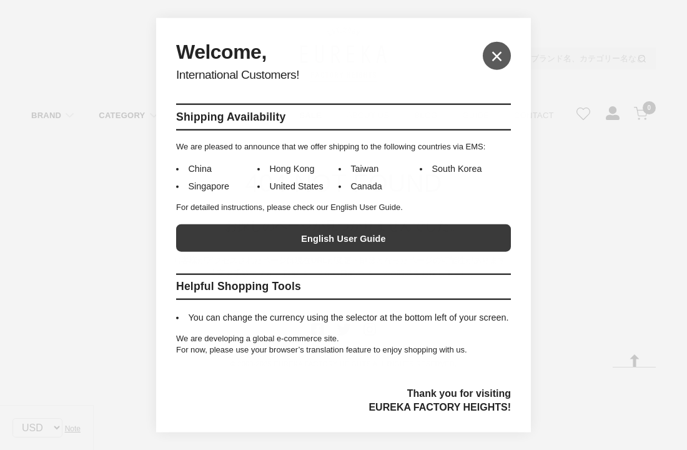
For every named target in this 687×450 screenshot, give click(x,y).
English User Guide (343, 239)
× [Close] (496, 55)
